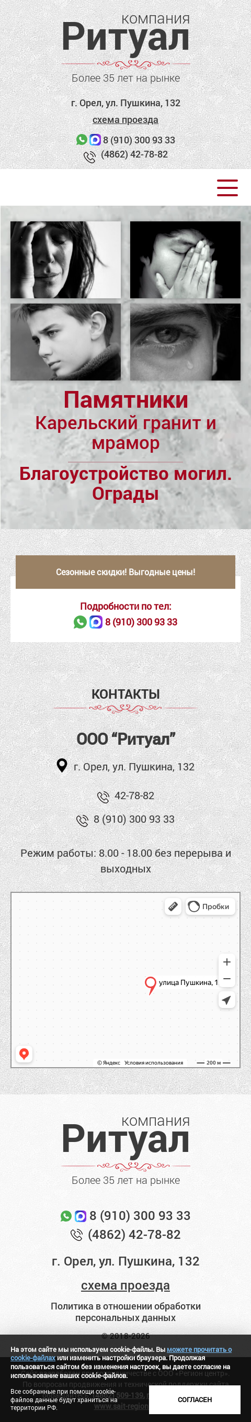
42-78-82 (134, 795)
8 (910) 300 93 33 (139, 139)
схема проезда (125, 119)
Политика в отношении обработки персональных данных (126, 1312)
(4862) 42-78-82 (134, 154)
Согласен (195, 1399)
